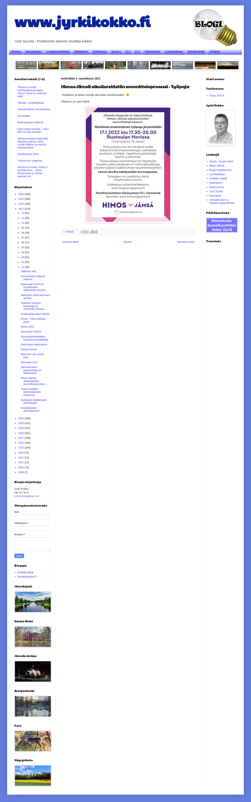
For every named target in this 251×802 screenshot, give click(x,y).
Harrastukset (33, 51)
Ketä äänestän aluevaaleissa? (30, 409)
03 (23, 257)
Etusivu (16, 51)
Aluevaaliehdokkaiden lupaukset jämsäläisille (34, 338)
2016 (21, 442)
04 (23, 252)
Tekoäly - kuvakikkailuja (31, 102)
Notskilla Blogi (25, 572)
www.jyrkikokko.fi (82, 21)
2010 (21, 467)
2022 (21, 208)
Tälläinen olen (28, 271)
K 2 (128, 51)
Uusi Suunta (216, 191)
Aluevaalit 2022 (29, 362)
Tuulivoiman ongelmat (30, 160)
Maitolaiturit (215, 182)
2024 (21, 198)
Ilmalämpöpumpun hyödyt (35, 313)
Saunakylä (215, 195)
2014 (21, 452)
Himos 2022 (27, 326)
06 (23, 242)
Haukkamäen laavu (28, 154)
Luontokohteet (174, 51)
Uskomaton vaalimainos (34, 344)
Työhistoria (99, 51)
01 (23, 267)
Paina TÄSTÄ (217, 95)
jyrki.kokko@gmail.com (26, 496)
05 (23, 247)
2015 (21, 447)
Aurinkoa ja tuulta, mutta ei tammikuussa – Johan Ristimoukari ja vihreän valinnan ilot (32, 172)
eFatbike (215, 51)
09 (23, 227)
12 (23, 213)
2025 (21, 194)
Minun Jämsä (216, 165)
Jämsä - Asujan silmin (221, 161)
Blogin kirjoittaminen (220, 170)
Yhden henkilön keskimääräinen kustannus (31, 392)
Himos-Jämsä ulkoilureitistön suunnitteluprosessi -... (34, 381)
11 (23, 218)
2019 (21, 428)
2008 (21, 472)
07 (23, 237)
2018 (21, 433)
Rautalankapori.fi (27, 576)
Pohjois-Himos (29, 349)
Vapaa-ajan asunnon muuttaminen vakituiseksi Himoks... (34, 287)
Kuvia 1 (116, 51)
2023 (21, 203)
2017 (21, 437)
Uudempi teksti (70, 241)
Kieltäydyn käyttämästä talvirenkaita (34, 402)
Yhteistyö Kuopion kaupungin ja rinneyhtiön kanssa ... (34, 306)
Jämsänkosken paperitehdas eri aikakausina (31, 370)
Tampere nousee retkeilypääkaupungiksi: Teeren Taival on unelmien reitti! (32, 92)
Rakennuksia (216, 187)
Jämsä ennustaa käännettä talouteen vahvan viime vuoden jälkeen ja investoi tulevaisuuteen (33, 143)
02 (23, 262)
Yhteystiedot (152, 51)
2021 (21, 418)
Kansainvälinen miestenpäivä (34, 109)
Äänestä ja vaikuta (31, 331)
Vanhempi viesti (185, 241)
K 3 (137, 51)
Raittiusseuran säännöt (30, 122)
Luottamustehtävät (58, 51)
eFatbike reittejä (218, 178)
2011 (21, 462)
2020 (21, 423)
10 (23, 222)
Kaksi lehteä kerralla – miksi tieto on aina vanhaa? (33, 131)
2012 (21, 457)
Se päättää (24, 115)
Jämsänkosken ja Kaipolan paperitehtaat (221, 201)
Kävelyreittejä (196, 51)
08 (23, 232)
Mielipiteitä (81, 51)
